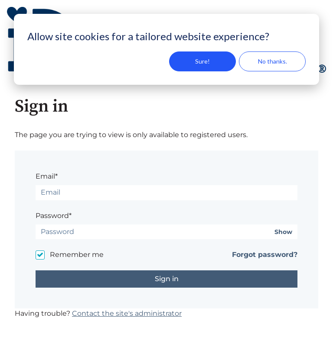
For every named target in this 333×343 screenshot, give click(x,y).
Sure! (202, 61)
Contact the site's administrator (127, 313)
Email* (47, 176)
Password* (54, 216)
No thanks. (272, 61)
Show (283, 232)
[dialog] (166, 49)
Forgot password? (264, 254)
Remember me (77, 254)
